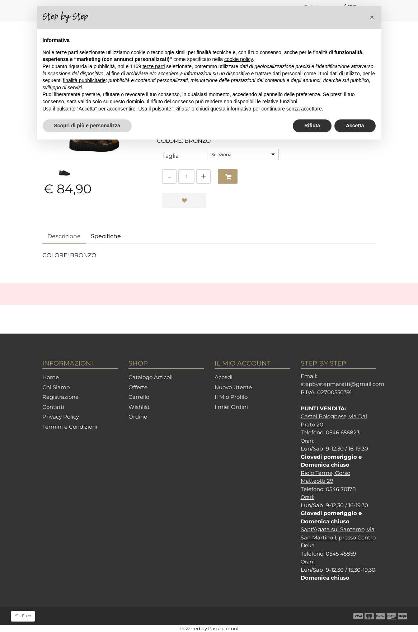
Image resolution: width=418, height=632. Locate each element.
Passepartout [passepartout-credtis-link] (223, 628)
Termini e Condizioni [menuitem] (69, 426)
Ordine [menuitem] (137, 416)
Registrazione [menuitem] (60, 396)
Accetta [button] (355, 125)
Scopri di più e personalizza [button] (87, 125)
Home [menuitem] (50, 377)
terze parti (153, 66)
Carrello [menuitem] (138, 396)
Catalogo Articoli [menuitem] (150, 377)
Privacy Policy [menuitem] (60, 416)
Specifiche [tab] (106, 236)
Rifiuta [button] (312, 125)
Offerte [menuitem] (137, 387)
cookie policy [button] (238, 59)
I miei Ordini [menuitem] (231, 407)
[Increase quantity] (203, 176)
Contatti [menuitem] (53, 407)
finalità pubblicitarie (84, 80)
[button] (372, 17)
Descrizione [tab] (64, 236)
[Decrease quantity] (169, 176)
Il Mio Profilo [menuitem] (231, 396)
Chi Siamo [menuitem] (56, 387)
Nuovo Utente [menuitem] (233, 387)
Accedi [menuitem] (224, 377)
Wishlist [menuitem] (139, 407)
